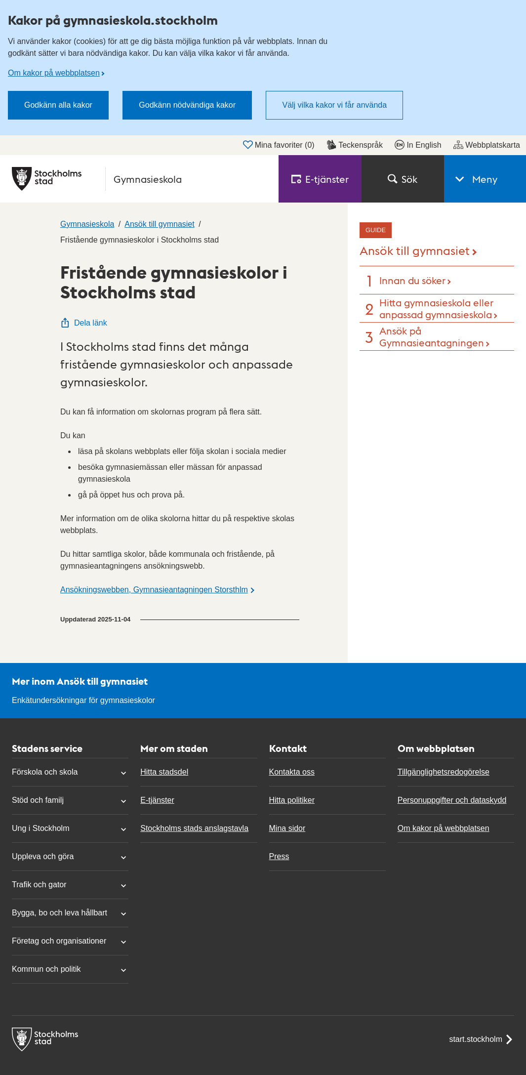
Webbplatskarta (486, 145)
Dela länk (83, 323)
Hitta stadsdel (164, 772)
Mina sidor (287, 828)
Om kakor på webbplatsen (54, 73)
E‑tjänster (320, 178)
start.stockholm (481, 1039)
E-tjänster (157, 800)
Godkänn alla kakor (58, 105)
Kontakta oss (292, 772)
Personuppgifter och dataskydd (452, 800)
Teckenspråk (354, 145)
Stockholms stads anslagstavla (194, 828)
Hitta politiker (292, 800)
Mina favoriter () (279, 145)
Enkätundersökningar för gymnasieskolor (83, 700)
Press (279, 856)
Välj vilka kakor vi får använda (334, 105)
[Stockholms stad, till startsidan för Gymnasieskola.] (139, 179)
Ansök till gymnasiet (415, 249)
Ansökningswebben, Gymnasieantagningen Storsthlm (154, 589)
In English (418, 145)
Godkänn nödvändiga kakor (187, 105)
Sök (402, 178)
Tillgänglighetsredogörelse (443, 772)
